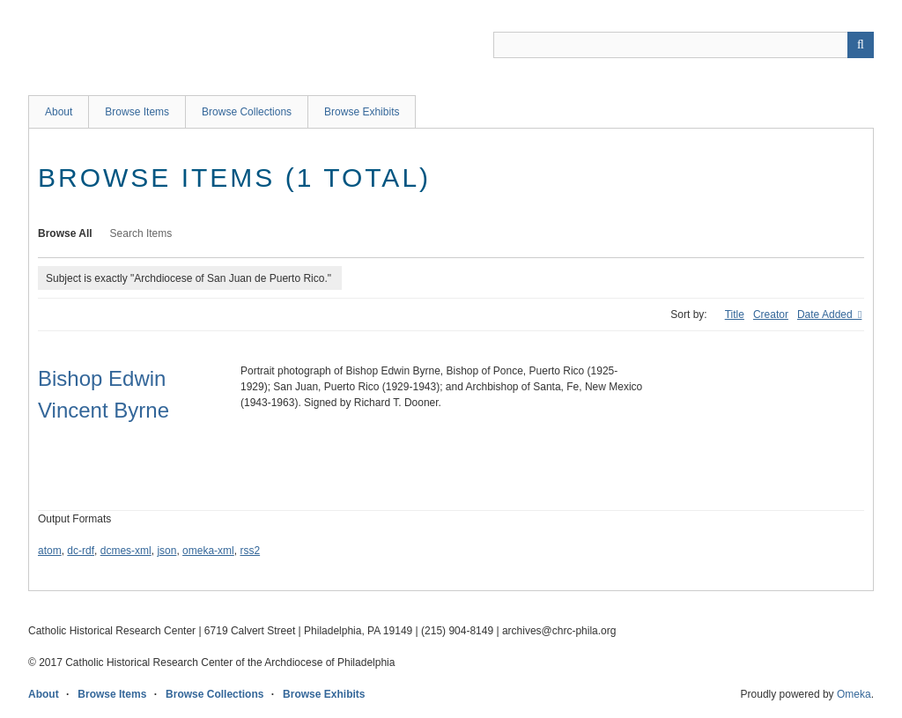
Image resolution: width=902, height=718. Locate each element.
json (166, 550)
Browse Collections (247, 112)
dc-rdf (80, 550)
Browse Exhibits (361, 112)
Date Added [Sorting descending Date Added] (826, 314)
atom (50, 550)
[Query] (683, 45)
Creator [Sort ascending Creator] (770, 314)
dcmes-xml (126, 550)
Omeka (854, 694)
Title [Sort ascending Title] (734, 314)
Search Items (141, 233)
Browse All (65, 233)
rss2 (250, 550)
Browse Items (137, 112)
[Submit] (860, 45)
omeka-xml (208, 550)
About (58, 112)
